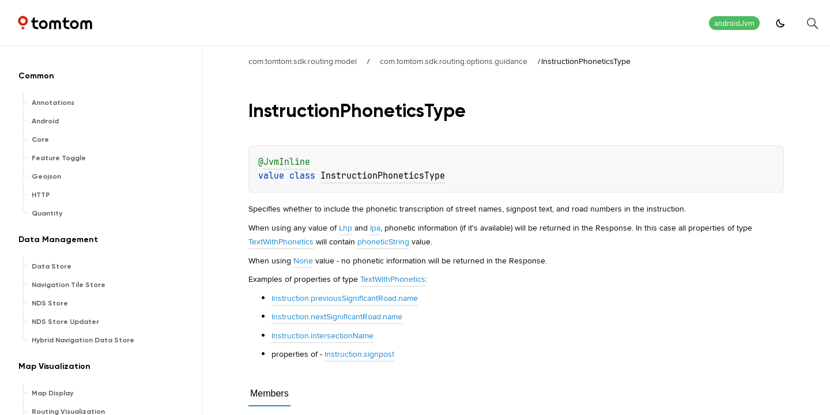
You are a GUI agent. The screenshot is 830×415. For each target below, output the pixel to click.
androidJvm (734, 23)
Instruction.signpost (359, 354)
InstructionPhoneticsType (382, 176)
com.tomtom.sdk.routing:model (302, 61)
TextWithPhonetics (281, 241)
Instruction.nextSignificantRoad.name (336, 316)
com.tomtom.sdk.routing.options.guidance (453, 61)
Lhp (345, 227)
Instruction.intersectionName (322, 335)
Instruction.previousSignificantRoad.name (344, 298)
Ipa (375, 227)
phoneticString (383, 241)
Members (269, 393)
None (303, 260)
